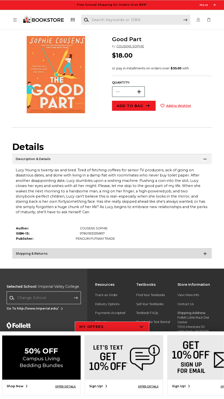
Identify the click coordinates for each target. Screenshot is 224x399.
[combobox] (44, 297)
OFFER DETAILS (65, 386)
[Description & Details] (112, 160)
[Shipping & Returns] (112, 254)
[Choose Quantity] (128, 92)
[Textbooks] (72, 20)
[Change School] (44, 297)
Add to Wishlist (178, 106)
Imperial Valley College (43, 286)
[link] (209, 20)
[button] (15, 20)
